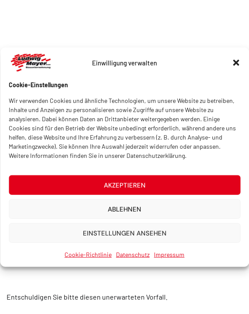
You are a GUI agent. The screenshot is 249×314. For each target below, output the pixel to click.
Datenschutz (133, 257)
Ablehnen (124, 211)
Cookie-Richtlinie (88, 257)
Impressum (169, 257)
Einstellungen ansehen (125, 235)
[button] (236, 65)
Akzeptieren (125, 187)
